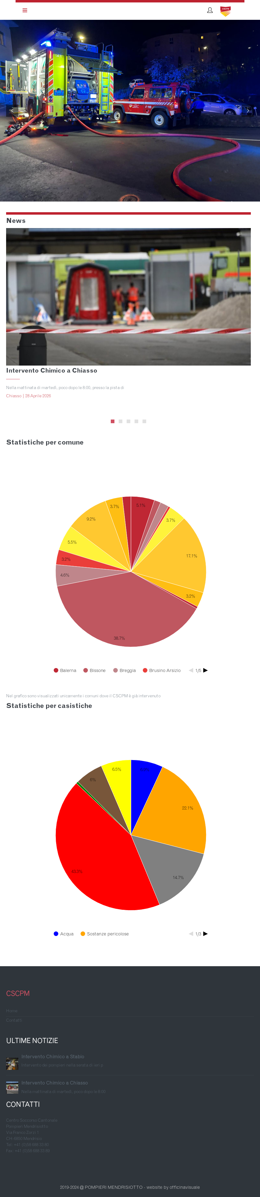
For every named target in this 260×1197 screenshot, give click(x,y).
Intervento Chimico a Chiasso (51, 371)
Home (11, 1011)
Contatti (14, 1021)
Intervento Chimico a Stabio (52, 1057)
